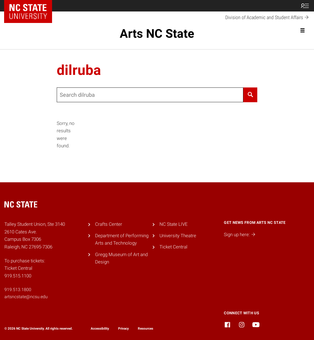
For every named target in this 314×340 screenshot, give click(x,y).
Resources (145, 328)
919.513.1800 (17, 289)
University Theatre (177, 235)
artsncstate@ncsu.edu (26, 296)
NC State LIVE (173, 224)
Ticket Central (173, 247)
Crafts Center (108, 224)
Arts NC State (157, 34)
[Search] (250, 94)
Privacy (123, 328)
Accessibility (100, 328)
